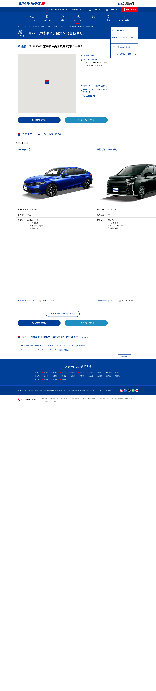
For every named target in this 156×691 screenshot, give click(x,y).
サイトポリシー (33, 673)
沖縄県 (64, 662)
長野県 (55, 659)
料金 (62, 17)
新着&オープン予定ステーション (122, 38)
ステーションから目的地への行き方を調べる (95, 91)
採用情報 (52, 681)
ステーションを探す (31, 27)
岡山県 (37, 662)
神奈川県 (109, 655)
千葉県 (90, 655)
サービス (32, 17)
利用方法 (47, 17)
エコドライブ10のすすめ (105, 673)
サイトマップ (90, 673)
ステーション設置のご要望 (121, 54)
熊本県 (55, 662)
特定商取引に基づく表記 (77, 673)
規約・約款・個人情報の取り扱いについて (53, 673)
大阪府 (90, 659)
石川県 (46, 659)
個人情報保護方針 (75, 681)
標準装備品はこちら (27, 208)
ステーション (78, 17)
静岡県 (64, 659)
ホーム (20, 27)
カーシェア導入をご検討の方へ (57, 9)
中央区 (56, 27)
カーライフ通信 (123, 17)
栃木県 (64, 655)
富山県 (37, 659)
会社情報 (44, 681)
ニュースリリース (62, 681)
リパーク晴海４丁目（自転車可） (30, 628)
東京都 (42, 27)
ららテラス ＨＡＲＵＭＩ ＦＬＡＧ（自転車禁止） (66, 628)
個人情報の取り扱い (103, 681)
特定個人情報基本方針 (89, 681)
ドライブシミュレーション (121, 47)
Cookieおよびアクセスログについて (122, 681)
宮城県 (46, 655)
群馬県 (73, 655)
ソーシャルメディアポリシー (50, 684)
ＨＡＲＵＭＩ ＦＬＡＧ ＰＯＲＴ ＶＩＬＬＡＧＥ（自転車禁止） (44, 633)
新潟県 (117, 655)
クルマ (93, 17)
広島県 (117, 659)
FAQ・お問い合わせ (78, 9)
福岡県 (46, 662)
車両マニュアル (48, 208)
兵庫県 (99, 659)
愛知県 (73, 659)
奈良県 (108, 659)
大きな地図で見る (89, 96)
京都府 (82, 659)
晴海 (62, 27)
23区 (49, 27)
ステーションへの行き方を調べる (95, 86)
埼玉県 (82, 655)
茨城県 (55, 655)
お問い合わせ (22, 673)
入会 (108, 17)
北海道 (37, 655)
